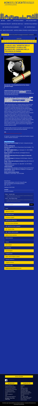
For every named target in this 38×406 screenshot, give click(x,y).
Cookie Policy (7, 399)
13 (23, 41)
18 (31, 41)
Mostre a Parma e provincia (21, 30)
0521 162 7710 (7, 185)
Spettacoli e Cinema (10, 211)
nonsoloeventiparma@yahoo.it (10, 388)
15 (26, 41)
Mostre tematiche (9, 238)
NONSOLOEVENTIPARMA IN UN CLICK (13, 268)
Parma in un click (9, 265)
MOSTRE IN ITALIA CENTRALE (12, 223)
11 (19, 41)
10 (17, 41)
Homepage (22, 385)
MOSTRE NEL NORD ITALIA (11, 220)
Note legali (7, 398)
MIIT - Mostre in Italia (10, 229)
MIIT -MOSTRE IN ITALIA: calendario (13, 226)
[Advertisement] (19, 10)
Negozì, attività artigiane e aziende (12, 256)
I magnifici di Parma (10, 262)
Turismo (7, 241)
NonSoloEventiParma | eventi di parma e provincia (19, 3)
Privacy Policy (12, 398)
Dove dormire (8, 247)
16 (28, 41)
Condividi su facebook (8, 191)
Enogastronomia (9, 253)
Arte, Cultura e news (10, 214)
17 (29, 41)
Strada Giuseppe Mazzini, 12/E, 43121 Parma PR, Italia (15, 182)
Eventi (7, 208)
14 (24, 41)
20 (35, 41)
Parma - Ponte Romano (9, 54)
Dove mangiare (9, 244)
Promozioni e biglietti (5, 23)
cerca (31, 204)
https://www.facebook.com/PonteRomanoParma (14, 183)
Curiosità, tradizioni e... (10, 259)
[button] (9, 20)
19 (33, 41)
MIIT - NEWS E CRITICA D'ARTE (12, 232)
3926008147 (10, 394)
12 (21, 41)
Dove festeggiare (9, 250)
